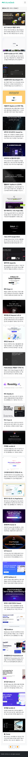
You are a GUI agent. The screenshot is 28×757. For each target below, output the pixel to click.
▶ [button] (17, 747)
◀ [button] (10, 747)
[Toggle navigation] (25, 2)
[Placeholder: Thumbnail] (14, 18)
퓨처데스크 (7, 754)
